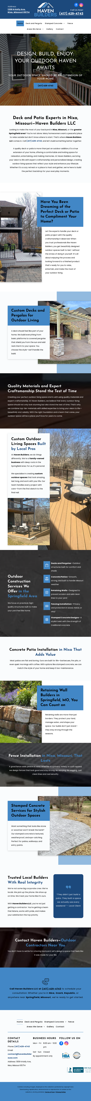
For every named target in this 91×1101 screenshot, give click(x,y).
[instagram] (81, 5)
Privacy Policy (61, 1092)
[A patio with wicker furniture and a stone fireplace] (29, 521)
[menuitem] (20, 23)
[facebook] (76, 5)
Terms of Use (50, 1092)
